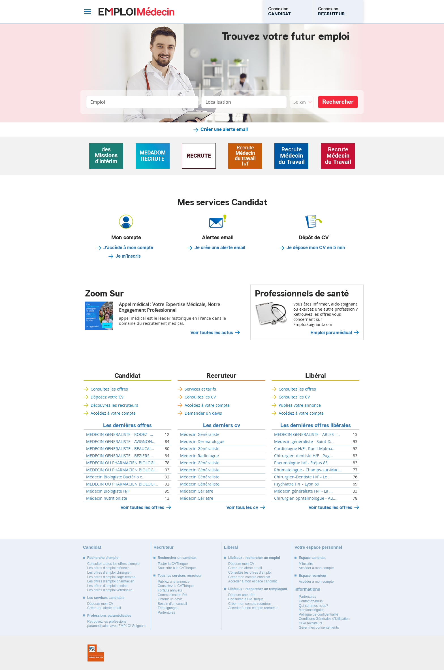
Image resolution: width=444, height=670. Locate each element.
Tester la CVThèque (173, 564)
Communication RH (172, 595)
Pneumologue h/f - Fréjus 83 (301, 462)
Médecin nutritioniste (106, 498)
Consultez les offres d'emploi (250, 572)
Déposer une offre (241, 595)
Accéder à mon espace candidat (252, 581)
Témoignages (168, 608)
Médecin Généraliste (199, 434)
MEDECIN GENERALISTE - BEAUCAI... (120, 448)
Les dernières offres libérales (315, 425)
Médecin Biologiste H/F (107, 491)
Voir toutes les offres (142, 507)
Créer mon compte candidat (249, 577)
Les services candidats (105, 598)
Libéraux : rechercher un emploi (254, 558)
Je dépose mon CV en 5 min (316, 248)
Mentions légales (311, 610)
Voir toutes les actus (211, 333)
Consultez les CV (200, 397)
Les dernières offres (127, 425)
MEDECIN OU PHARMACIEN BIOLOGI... (122, 462)
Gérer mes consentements (319, 627)
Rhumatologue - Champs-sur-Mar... (307, 469)
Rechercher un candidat (177, 558)
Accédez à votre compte (113, 413)
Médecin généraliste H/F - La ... (303, 491)
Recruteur (221, 375)
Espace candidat (312, 558)
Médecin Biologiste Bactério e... (116, 477)
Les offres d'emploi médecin (108, 568)
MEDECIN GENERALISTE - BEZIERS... (119, 455)
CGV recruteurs (310, 623)
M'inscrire (306, 564)
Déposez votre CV (107, 397)
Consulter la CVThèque (246, 599)
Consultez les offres (109, 389)
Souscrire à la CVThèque (177, 568)
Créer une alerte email (224, 129)
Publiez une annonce (173, 582)
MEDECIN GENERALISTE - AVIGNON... (120, 441)
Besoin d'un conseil (172, 604)
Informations (307, 589)
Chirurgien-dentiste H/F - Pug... (303, 455)
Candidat (127, 375)
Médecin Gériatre (196, 491)
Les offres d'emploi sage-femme (111, 577)
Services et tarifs (200, 389)
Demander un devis (203, 413)
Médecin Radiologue (199, 455)
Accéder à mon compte (316, 568)
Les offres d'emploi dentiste (108, 586)
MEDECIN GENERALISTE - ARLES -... (307, 434)
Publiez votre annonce (300, 405)
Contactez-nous (311, 601)
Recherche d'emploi (103, 558)
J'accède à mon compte (128, 248)
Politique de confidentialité (318, 614)
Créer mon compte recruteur (249, 604)
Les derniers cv (221, 425)
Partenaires (166, 612)
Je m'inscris (128, 256)
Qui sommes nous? (313, 606)
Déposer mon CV (100, 604)
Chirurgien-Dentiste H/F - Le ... (303, 477)
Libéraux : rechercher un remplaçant (257, 589)
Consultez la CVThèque (176, 586)
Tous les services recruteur (180, 576)
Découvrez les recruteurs (114, 405)
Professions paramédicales (109, 616)
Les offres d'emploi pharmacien (110, 581)
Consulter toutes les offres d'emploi (113, 564)
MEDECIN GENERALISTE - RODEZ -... (119, 434)
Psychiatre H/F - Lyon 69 (296, 484)
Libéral (315, 375)
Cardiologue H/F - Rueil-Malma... (305, 448)
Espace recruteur (312, 576)
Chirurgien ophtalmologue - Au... (305, 498)
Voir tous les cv (242, 507)
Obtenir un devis (170, 599)
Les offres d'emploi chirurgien (109, 572)
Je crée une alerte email (220, 248)
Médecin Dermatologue (202, 441)
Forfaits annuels (170, 590)
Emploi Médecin (136, 11)
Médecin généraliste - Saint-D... (304, 441)
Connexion (279, 11)
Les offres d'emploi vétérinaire (110, 590)
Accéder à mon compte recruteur (253, 608)
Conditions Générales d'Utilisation (324, 619)
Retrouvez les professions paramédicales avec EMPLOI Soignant (116, 624)
